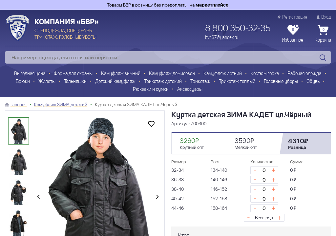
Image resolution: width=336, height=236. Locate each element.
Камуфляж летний (222, 73)
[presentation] (38, 197)
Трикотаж (200, 81)
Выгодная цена (29, 73)
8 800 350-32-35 (237, 29)
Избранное (292, 34)
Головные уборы (281, 81)
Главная (18, 104)
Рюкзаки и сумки (151, 89)
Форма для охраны (73, 73)
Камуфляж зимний (120, 73)
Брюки (23, 81)
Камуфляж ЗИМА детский (60, 104)
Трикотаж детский (163, 81)
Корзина (323, 34)
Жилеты (46, 81)
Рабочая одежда (304, 73)
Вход (324, 17)
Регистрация (292, 17)
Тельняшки (75, 81)
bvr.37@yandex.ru (221, 37)
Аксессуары (189, 89)
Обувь (313, 81)
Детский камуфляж (115, 81)
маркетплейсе (212, 5)
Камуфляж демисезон (172, 73)
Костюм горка (264, 73)
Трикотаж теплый (237, 81)
